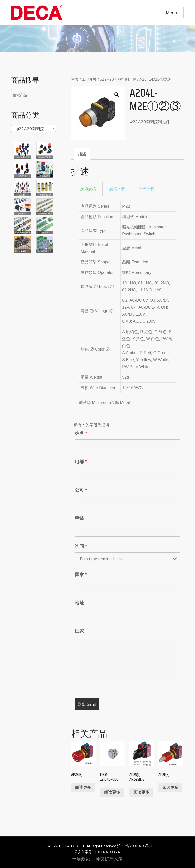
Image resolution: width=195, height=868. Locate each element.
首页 (75, 79)
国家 (81, 574)
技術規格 (88, 189)
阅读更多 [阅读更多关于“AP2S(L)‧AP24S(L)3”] (142, 792)
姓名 (81, 433)
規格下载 (117, 189)
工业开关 (89, 79)
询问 (81, 546)
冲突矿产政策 (109, 858)
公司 (81, 489)
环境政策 (81, 858)
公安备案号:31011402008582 (97, 852)
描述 (82, 153)
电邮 (81, 461)
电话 (79, 518)
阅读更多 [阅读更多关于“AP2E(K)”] (170, 787)
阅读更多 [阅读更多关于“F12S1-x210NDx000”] (112, 792)
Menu (171, 12)
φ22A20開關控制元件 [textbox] (35, 128)
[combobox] (33, 128)
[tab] (82, 154)
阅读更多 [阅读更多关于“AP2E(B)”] (83, 787)
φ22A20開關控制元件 (118, 79)
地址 (79, 602)
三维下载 (146, 189)
